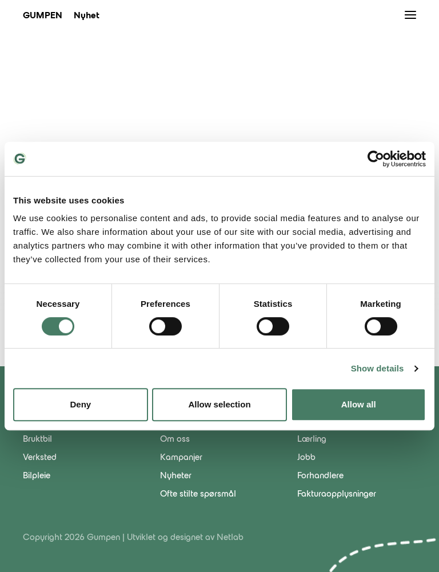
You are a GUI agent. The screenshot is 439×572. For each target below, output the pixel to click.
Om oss (175, 439)
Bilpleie (36, 476)
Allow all (358, 404)
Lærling (311, 439)
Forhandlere (320, 476)
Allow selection (219, 404)
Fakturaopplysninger (336, 494)
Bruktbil (37, 439)
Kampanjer (181, 458)
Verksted (40, 458)
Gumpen (42, 16)
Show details (377, 368)
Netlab (230, 538)
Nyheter (175, 476)
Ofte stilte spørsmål (198, 494)
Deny (80, 404)
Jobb (306, 458)
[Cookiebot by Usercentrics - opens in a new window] (376, 158)
